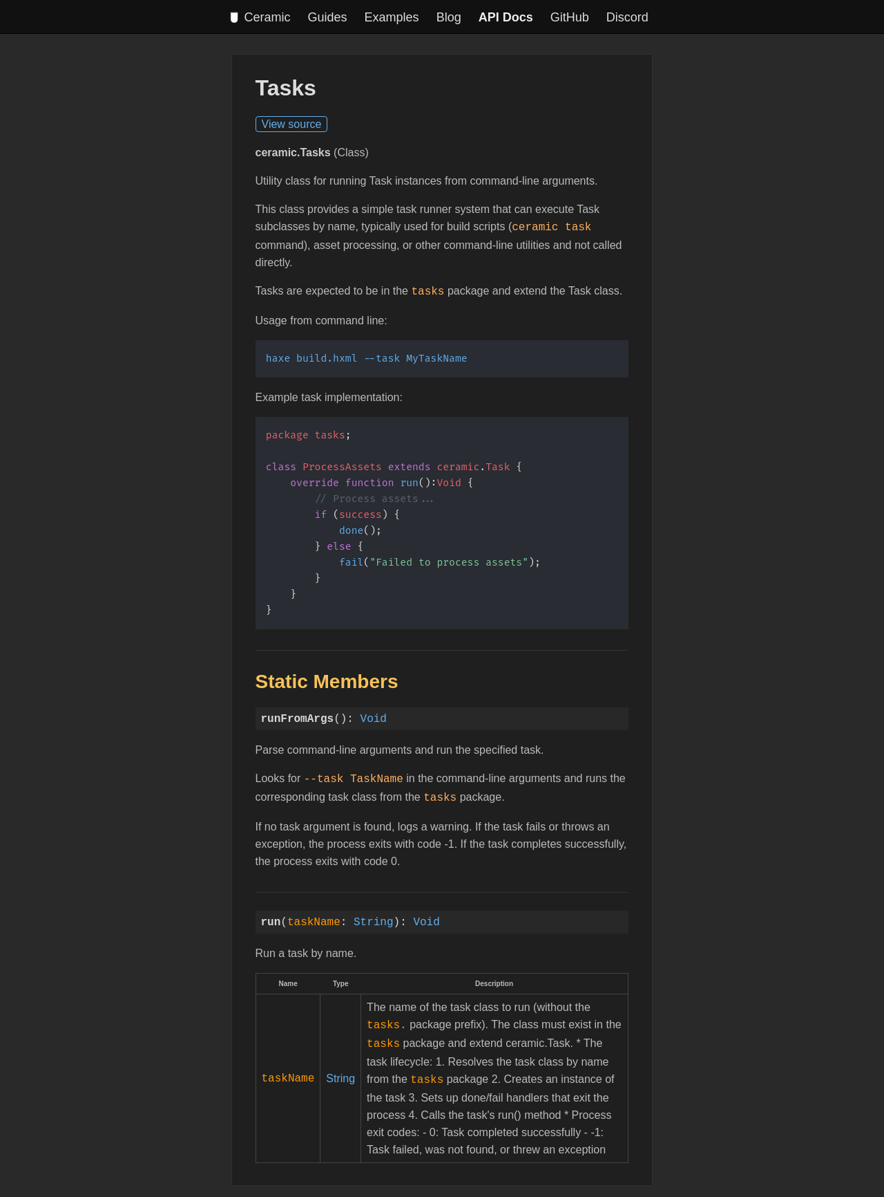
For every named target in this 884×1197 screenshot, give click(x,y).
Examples (392, 17)
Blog (448, 17)
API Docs (506, 17)
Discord (627, 17)
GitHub (569, 17)
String (374, 916)
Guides (327, 17)
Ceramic (260, 17)
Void (374, 715)
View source (292, 124)
